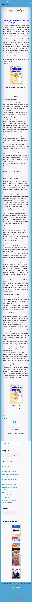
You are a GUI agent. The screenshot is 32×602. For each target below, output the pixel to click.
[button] (27, 3)
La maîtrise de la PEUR (7, 482)
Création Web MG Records (16, 587)
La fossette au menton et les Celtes (10, 471)
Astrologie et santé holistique (15, 433)
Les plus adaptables (6, 489)
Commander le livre (16, 412)
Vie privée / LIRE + (18, 597)
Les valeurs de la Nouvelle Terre (9, 479)
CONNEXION (16, 589)
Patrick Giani (7, 2)
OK (13, 597)
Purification (4, 492)
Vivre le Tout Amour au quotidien (10, 500)
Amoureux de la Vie (6, 495)
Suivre (16, 422)
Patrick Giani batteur (7, 502)
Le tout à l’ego (5, 466)
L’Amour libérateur (6, 497)
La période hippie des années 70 (10, 487)
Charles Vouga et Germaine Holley (10, 474)
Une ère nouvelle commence (9, 484)
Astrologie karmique (8, 16)
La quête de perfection (7, 469)
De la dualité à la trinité (7, 476)
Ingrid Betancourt (16, 429)
